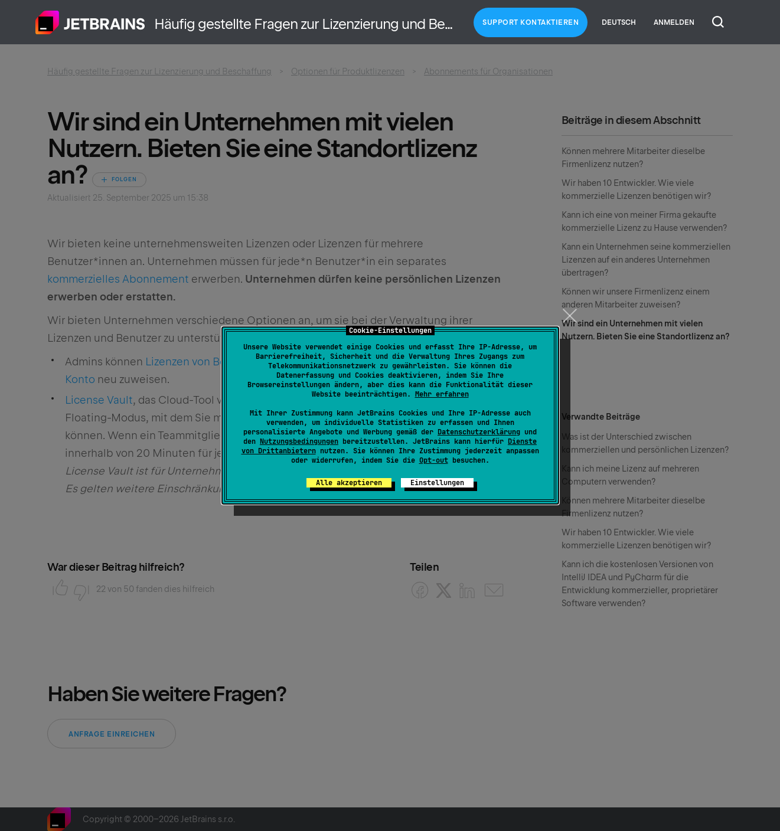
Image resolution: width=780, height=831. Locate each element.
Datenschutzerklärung (479, 432)
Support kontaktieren (530, 22)
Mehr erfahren (442, 394)
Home (90, 22)
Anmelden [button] (674, 22)
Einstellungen (437, 483)
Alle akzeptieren (349, 483)
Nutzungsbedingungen (299, 441)
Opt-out (433, 460)
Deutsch (619, 22)
